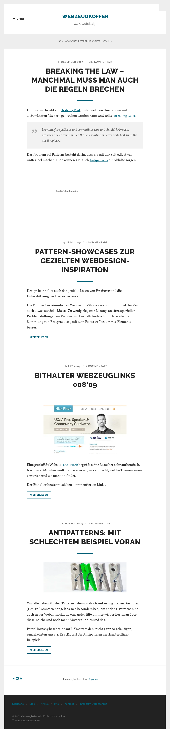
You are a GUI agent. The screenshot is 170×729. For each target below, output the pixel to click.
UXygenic (93, 679)
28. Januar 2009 (71, 523)
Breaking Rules (125, 116)
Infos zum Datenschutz (93, 704)
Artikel (44, 704)
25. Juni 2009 (71, 242)
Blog (32, 704)
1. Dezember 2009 (70, 62)
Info (56, 704)
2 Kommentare (97, 242)
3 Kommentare (97, 366)
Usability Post (71, 110)
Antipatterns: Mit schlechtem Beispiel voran (85, 537)
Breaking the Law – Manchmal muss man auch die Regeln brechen (85, 80)
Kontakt (69, 704)
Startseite (18, 704)
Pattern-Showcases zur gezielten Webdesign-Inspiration (85, 260)
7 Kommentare (99, 523)
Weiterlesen (39, 337)
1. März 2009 (71, 366)
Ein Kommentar (101, 62)
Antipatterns (99, 160)
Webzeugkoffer (85, 16)
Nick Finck (71, 465)
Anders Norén (33, 720)
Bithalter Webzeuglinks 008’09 (85, 380)
